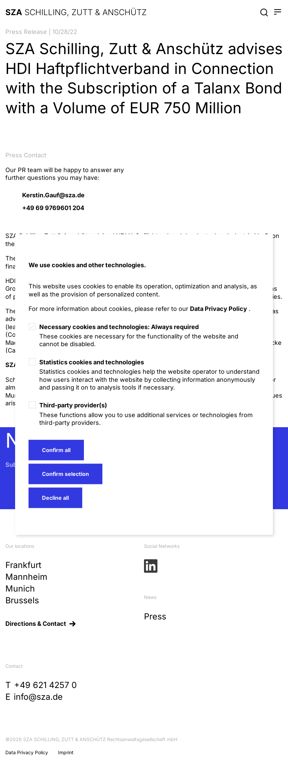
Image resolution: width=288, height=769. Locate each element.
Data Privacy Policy (218, 308)
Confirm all (56, 450)
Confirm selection (65, 474)
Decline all (55, 497)
